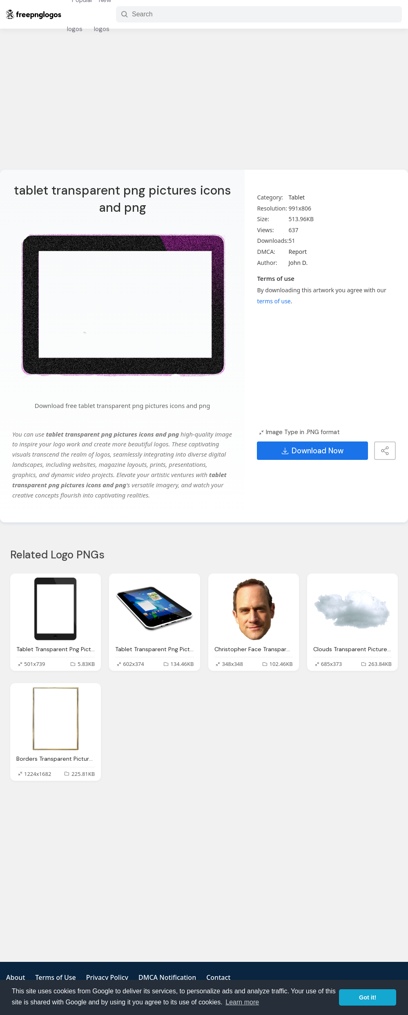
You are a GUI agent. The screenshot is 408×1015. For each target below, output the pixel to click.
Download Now (312, 451)
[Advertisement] (204, 104)
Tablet (296, 197)
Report (297, 251)
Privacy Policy (107, 977)
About (15, 977)
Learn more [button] (242, 1002)
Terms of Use (55, 977)
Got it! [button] (367, 997)
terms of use (273, 301)
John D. (298, 263)
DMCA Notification (167, 977)
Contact (218, 977)
